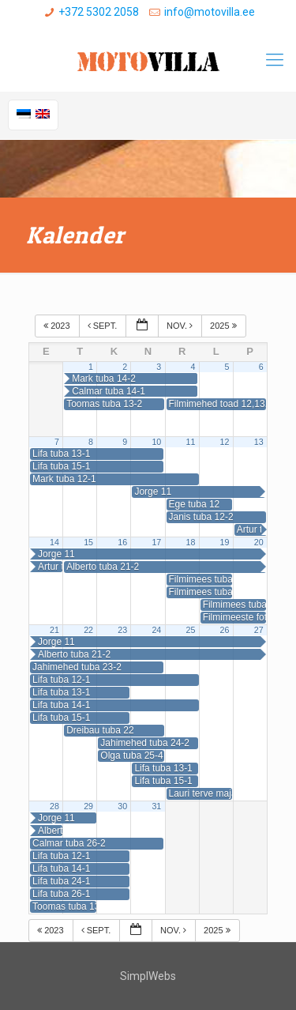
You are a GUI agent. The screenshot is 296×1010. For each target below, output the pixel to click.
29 (88, 806)
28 (54, 806)
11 (191, 442)
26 (225, 630)
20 (259, 542)
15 (88, 542)
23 (122, 630)
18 (191, 542)
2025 (224, 325)
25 (191, 630)
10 (156, 442)
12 (225, 442)
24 (156, 630)
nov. (181, 325)
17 (156, 542)
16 (122, 542)
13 (259, 442)
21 (54, 630)
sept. (104, 325)
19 (225, 542)
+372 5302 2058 (98, 12)
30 (122, 806)
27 (259, 630)
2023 (58, 325)
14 (54, 542)
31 (156, 806)
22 (88, 630)
